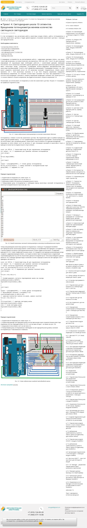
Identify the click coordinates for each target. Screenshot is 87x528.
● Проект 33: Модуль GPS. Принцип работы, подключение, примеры (74, 41)
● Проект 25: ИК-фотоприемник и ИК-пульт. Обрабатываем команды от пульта (74, 88)
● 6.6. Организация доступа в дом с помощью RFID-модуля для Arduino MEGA (75, 412)
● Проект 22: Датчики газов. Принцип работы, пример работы (75, 109)
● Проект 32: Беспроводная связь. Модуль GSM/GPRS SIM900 (74, 47)
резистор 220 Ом (6, 54)
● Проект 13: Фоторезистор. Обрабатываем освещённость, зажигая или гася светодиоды (75, 171)
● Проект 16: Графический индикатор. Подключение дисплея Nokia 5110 (74, 149)
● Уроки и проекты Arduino (74, 22)
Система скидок (31, 14)
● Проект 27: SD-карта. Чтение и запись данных (75, 75)
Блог (4, 19)
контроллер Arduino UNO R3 (9, 47)
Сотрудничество (29, 2)
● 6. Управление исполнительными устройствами (71, 372)
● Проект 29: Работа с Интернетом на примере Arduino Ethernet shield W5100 (75, 63)
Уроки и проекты (47, 14)
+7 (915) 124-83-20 (39, 7)
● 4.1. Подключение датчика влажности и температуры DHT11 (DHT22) (74, 286)
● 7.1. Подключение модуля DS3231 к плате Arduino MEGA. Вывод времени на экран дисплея (75, 425)
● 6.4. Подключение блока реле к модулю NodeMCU (75, 400)
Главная (5, 14)
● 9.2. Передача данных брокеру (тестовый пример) (74, 472)
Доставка (62, 2)
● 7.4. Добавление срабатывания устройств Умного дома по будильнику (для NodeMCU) (75, 446)
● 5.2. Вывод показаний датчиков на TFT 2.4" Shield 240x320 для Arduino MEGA (74, 341)
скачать (15, 385)
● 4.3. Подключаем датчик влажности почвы (74, 298)
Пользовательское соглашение (74, 511)
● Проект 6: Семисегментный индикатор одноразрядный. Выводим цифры (75, 224)
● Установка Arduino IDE (73, 28)
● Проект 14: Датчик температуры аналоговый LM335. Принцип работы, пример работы (74, 164)
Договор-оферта (70, 513)
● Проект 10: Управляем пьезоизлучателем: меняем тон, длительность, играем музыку (74, 195)
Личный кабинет (80, 2)
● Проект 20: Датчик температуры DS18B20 (73, 121)
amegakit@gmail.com (54, 507)
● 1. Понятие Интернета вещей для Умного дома (75, 271)
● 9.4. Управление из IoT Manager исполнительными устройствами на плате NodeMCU (74, 484)
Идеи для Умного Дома (64, 14)
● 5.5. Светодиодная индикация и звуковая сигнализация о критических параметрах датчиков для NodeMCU (75, 365)
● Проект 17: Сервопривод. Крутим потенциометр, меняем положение (75, 143)
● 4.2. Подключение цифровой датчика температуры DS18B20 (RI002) (75, 293)
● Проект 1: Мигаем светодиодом (72, 260)
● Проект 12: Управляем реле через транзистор (75, 177)
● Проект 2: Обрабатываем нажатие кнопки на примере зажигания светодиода (74, 255)
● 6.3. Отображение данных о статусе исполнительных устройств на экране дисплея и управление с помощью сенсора (75, 393)
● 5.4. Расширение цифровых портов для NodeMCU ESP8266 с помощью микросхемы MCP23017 (75, 357)
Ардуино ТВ (80, 14)
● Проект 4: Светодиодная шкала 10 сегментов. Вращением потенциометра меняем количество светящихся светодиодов (74, 241)
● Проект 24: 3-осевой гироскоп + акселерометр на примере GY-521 (75, 95)
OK (40, 523)
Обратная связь (7, 2)
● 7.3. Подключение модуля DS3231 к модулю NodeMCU (74, 440)
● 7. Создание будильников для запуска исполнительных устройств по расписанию (75, 418)
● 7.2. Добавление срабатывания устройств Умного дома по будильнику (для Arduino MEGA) (75, 433)
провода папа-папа (7, 56)
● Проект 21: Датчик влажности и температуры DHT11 (74, 115)
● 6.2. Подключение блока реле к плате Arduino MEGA (75, 386)
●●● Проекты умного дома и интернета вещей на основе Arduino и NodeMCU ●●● (75, 266)
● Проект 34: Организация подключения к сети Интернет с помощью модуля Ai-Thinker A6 (75, 34)
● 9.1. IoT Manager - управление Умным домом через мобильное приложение (76, 466)
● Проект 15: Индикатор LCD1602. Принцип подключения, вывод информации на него (73, 156)
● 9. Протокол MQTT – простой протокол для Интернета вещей (75, 460)
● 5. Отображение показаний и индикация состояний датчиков (76, 331)
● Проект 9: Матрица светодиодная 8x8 (72, 201)
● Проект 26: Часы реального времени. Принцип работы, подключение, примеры (75, 80)
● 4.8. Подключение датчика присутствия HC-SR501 (74, 327)
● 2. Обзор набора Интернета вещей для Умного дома (75, 276)
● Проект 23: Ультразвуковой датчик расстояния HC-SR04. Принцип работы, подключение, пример (75, 102)
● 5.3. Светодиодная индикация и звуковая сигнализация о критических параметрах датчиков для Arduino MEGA (75, 349)
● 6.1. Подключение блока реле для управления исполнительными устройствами (75, 379)
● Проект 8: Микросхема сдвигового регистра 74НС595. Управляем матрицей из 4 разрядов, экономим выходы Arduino (75, 208)
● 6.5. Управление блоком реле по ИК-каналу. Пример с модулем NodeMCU (75, 405)
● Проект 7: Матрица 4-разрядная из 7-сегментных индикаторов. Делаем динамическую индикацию (74, 217)
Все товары (17, 14)
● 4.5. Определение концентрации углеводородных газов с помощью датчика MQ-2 (75, 309)
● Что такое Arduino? (72, 25)
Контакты (19, 2)
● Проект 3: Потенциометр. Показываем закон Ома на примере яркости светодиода (75, 248)
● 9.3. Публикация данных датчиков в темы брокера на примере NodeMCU (75, 477)
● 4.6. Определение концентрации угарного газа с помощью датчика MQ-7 (75, 316)
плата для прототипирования (10, 48)
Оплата (70, 2)
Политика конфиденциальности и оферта (74, 508)
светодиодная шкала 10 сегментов (11, 52)
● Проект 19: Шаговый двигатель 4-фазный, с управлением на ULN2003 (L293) (74, 128)
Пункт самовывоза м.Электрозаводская (72, 494)
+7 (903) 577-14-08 (39, 9)
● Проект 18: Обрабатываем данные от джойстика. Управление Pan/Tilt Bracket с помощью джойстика (75, 136)
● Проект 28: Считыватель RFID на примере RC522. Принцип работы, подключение (75, 69)
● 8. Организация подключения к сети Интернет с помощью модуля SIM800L (75, 453)
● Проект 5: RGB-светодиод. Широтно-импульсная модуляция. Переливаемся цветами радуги (74, 232)
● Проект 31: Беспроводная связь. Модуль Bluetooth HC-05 (75, 53)
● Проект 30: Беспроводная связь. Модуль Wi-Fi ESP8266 (75, 58)
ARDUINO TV (70, 490)
